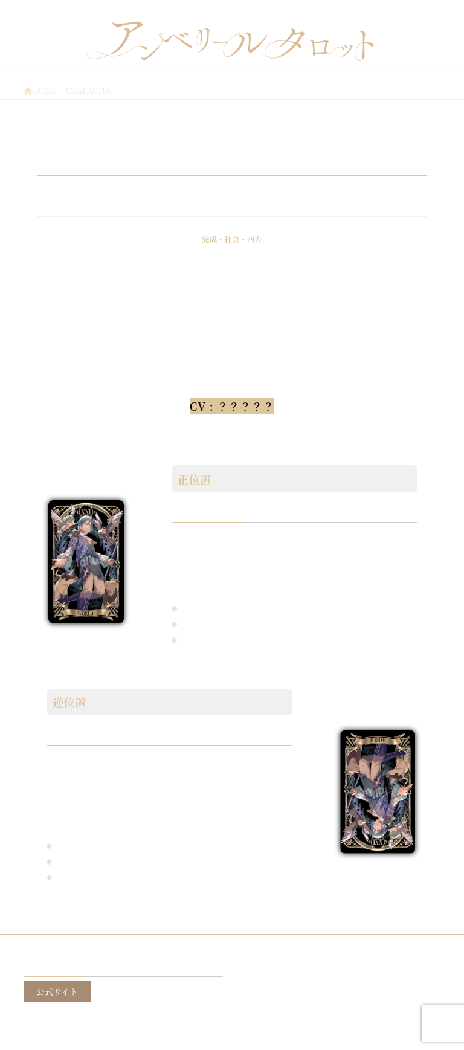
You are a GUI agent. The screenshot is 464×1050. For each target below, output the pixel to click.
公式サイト (57, 991)
